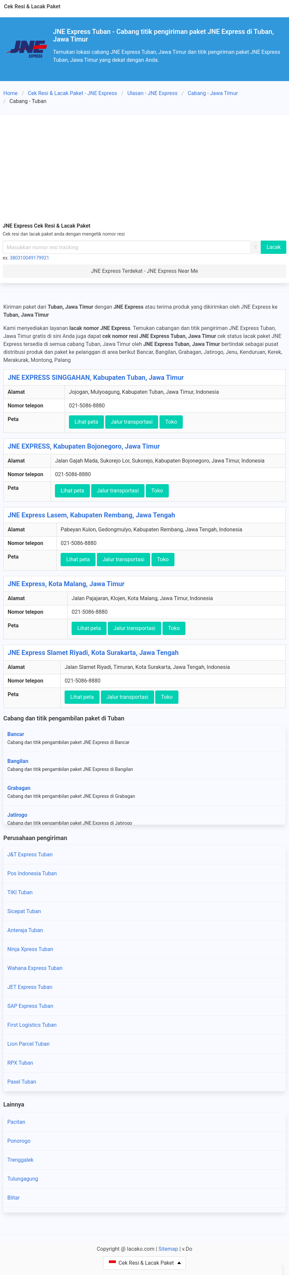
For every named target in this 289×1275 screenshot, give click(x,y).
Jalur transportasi (132, 422)
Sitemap (168, 1249)
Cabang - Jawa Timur (213, 93)
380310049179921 (29, 258)
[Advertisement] (144, 167)
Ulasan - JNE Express (152, 93)
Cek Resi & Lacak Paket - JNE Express (72, 93)
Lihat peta (86, 422)
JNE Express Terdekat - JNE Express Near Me (144, 271)
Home (10, 93)
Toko (171, 422)
